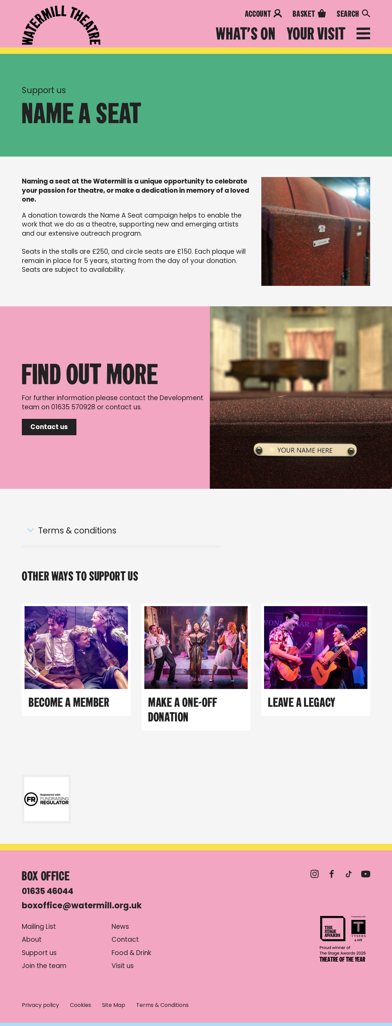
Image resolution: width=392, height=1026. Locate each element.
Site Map (113, 1005)
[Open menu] (363, 35)
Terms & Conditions (162, 1005)
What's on (246, 34)
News (120, 926)
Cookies (80, 1005)
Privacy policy (40, 1005)
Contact (125, 939)
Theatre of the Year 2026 (343, 938)
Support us (44, 90)
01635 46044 (47, 891)
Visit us (123, 966)
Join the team (44, 966)
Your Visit (316, 34)
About (32, 939)
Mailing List (39, 926)
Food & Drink (131, 953)
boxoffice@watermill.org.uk (82, 905)
